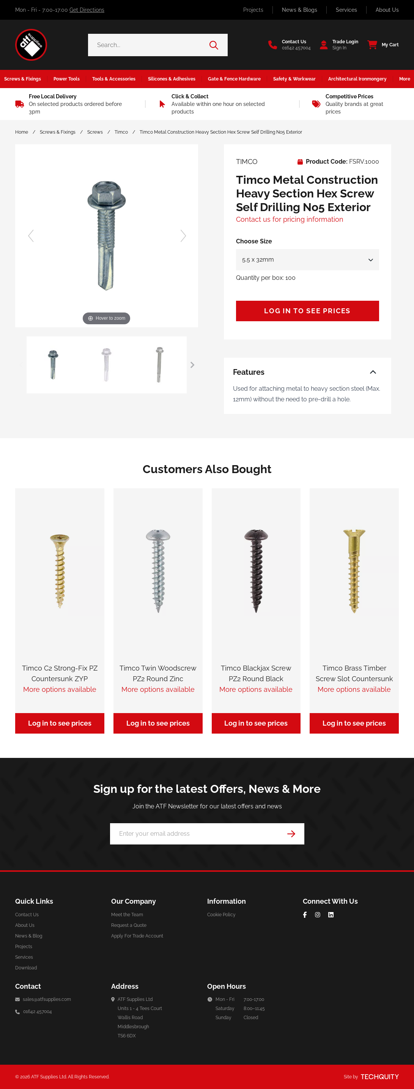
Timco (121, 132)
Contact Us (27, 914)
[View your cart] (381, 44)
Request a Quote (128, 925)
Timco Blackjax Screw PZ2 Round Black (256, 673)
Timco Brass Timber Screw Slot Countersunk (354, 673)
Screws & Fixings (58, 132)
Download (26, 968)
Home (21, 132)
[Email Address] (207, 833)
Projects (253, 10)
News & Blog (28, 936)
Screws (95, 132)
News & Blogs (299, 10)
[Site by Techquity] (380, 1077)
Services (346, 10)
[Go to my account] (336, 45)
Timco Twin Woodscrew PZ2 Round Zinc (158, 673)
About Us (387, 10)
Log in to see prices (307, 311)
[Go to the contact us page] (289, 45)
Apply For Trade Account (137, 936)
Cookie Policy (221, 914)
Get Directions (86, 10)
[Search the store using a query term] (148, 45)
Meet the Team (127, 914)
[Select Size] (307, 259)
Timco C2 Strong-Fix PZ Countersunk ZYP (60, 673)
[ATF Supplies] (31, 45)
